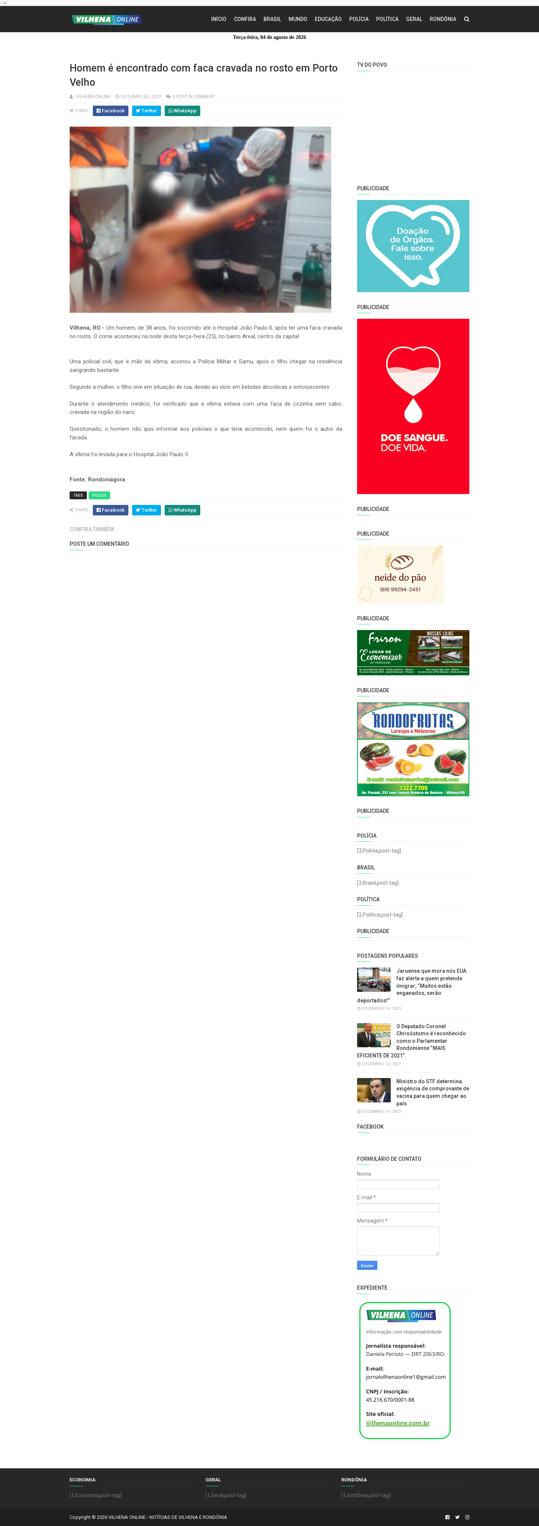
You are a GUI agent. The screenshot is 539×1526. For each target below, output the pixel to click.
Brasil (272, 19)
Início (218, 19)
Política (387, 19)
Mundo (298, 19)
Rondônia (443, 19)
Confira (245, 19)
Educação (328, 19)
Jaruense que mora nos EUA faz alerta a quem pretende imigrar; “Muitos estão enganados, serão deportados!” (411, 985)
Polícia (359, 19)
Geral (414, 19)
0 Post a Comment (194, 96)
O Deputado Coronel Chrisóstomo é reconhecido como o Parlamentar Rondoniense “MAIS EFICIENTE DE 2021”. (411, 1041)
